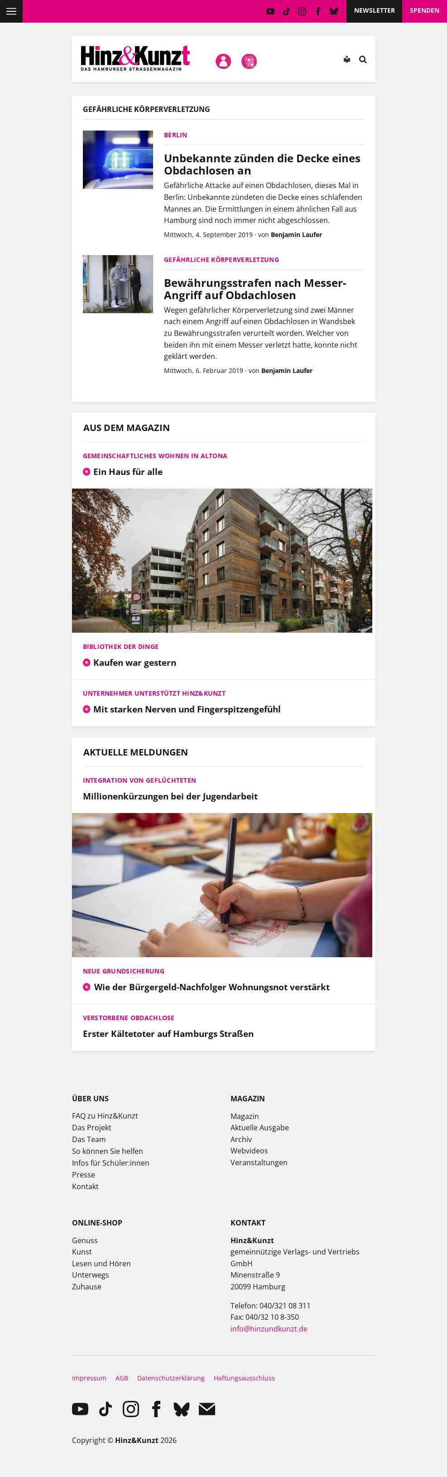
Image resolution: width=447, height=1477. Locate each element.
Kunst (82, 1252)
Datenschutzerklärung (171, 1378)
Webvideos (249, 1151)
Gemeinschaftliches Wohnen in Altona (155, 455)
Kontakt (85, 1186)
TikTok (286, 11)
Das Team (89, 1139)
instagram (302, 11)
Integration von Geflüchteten (140, 780)
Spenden (424, 10)
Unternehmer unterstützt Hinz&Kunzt (154, 693)
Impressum (89, 1378)
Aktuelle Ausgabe (260, 1128)
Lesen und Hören (101, 1264)
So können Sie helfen (107, 1151)
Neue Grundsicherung (123, 971)
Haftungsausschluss (244, 1378)
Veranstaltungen (259, 1162)
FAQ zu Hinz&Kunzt (105, 1116)
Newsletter (374, 10)
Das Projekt (91, 1128)
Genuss (85, 1240)
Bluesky (334, 11)
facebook (318, 11)
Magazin (245, 1116)
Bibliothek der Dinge (121, 646)
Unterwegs (90, 1275)
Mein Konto (223, 61)
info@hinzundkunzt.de (269, 1329)
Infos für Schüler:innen (110, 1163)
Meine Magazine (249, 61)
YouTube (271, 11)
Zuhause (86, 1287)
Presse (83, 1175)
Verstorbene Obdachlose (129, 1017)
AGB (121, 1378)
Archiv (241, 1139)
